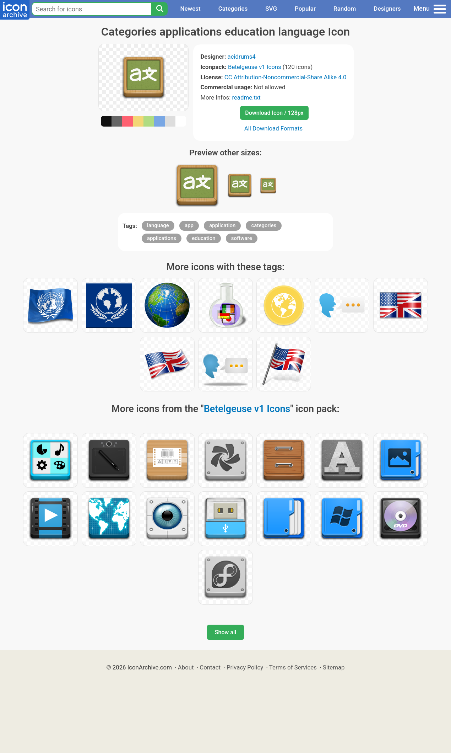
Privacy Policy (245, 667)
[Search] (159, 9)
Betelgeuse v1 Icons (254, 66)
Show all (225, 632)
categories (263, 225)
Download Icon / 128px (274, 113)
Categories (233, 8)
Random (344, 8)
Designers (387, 8)
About (186, 667)
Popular (305, 8)
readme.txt (246, 97)
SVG (271, 8)
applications (161, 238)
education (203, 238)
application (222, 225)
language (158, 225)
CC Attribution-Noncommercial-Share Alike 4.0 (285, 77)
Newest (190, 8)
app (189, 225)
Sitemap (334, 667)
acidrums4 (242, 56)
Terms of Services (293, 667)
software (241, 238)
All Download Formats (273, 128)
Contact (210, 667)
